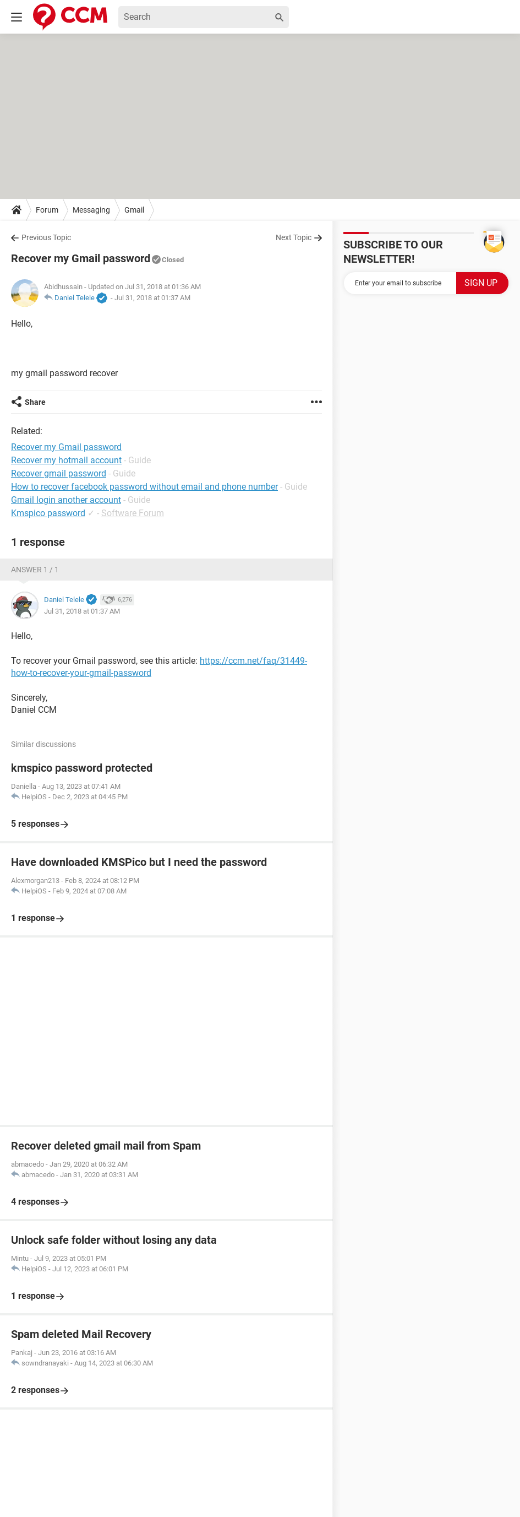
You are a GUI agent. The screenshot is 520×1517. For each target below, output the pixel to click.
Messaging (91, 209)
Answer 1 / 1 (35, 569)
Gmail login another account (66, 500)
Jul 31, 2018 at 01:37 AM (152, 298)
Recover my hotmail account (66, 460)
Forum (47, 209)
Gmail (134, 209)
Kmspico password (48, 513)
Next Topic (293, 237)
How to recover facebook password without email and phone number (144, 486)
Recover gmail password (58, 473)
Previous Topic (46, 237)
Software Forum (132, 513)
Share (35, 402)
